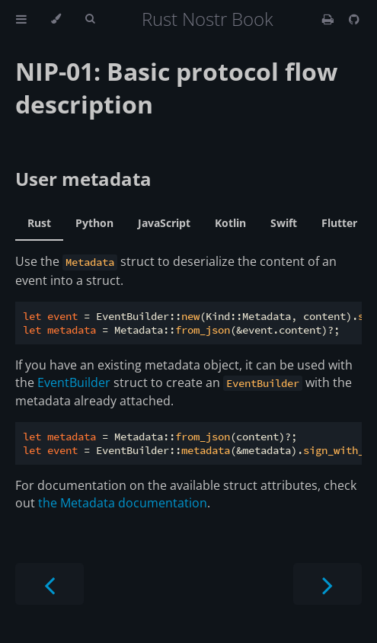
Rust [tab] (39, 223)
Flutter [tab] (339, 223)
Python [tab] (94, 223)
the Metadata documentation (122, 502)
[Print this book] (329, 19)
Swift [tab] (283, 223)
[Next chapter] (327, 584)
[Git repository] (354, 19)
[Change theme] (56, 19)
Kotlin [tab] (230, 223)
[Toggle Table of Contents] (21, 19)
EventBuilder (73, 382)
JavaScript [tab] (164, 223)
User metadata (83, 178)
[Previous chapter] (49, 584)
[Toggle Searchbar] (90, 19)
